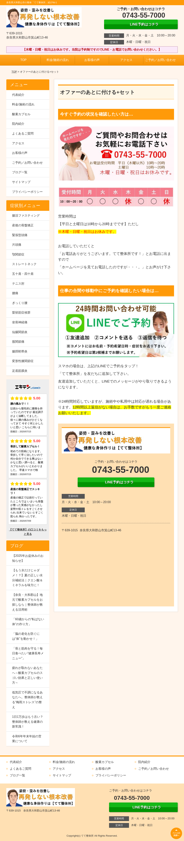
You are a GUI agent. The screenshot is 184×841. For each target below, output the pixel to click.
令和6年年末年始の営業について (26, 739)
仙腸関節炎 (19, 332)
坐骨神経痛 (19, 322)
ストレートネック (24, 264)
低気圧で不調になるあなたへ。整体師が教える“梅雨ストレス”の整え (27, 700)
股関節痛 (18, 341)
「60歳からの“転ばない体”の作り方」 (28, 622)
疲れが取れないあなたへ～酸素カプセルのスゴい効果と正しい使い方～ (27, 675)
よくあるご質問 (23, 133)
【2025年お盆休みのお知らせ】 (28, 558)
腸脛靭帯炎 (19, 351)
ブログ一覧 (19, 172)
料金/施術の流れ (58, 60)
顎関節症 (18, 254)
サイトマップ (21, 182)
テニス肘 (18, 283)
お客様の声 (92, 60)
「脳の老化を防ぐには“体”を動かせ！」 (26, 636)
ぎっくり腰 (19, 303)
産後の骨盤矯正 (23, 225)
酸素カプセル (21, 114)
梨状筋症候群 (21, 312)
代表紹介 (18, 94)
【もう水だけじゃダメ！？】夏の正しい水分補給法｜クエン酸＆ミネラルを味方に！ (27, 578)
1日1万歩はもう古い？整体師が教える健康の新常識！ (27, 721)
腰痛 (15, 293)
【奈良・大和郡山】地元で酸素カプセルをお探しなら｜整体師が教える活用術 (27, 602)
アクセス (126, 60)
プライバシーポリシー (27, 191)
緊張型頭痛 (19, 235)
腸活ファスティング (26, 215)
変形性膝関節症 (23, 361)
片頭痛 (16, 244)
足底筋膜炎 (19, 370)
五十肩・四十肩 (23, 273)
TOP (23, 60)
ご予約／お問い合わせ (160, 60)
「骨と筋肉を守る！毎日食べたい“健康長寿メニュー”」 (28, 653)
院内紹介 (18, 123)
